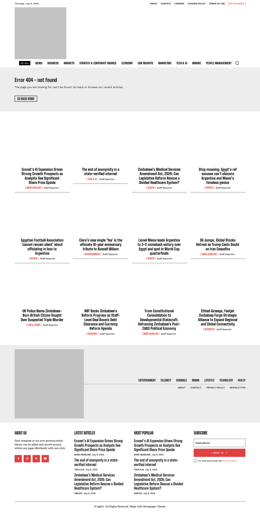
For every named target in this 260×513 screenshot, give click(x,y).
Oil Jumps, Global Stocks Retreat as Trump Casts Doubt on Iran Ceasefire (217, 246)
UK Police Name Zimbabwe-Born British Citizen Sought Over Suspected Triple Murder (42, 317)
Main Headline (33, 189)
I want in (219, 454)
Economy (92, 335)
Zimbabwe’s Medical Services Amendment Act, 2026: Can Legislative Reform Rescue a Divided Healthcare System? (159, 178)
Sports (209, 189)
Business (209, 331)
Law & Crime (34, 326)
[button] (237, 63)
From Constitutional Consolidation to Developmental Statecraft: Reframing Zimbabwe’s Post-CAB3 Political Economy (159, 321)
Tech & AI (92, 181)
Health (151, 189)
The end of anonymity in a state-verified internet (100, 173)
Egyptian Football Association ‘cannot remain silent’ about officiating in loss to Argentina (42, 248)
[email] (219, 445)
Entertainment (92, 256)
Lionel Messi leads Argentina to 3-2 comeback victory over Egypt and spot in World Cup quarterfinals (159, 248)
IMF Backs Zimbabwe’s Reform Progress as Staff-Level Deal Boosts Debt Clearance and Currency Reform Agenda (101, 321)
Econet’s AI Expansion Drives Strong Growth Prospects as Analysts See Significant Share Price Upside (42, 178)
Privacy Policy (229, 462)
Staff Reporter (51, 190)
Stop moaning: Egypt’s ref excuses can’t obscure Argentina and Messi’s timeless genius (218, 178)
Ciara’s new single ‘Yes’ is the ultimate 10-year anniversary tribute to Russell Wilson (100, 246)
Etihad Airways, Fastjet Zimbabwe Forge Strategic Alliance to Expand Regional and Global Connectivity (217, 319)
